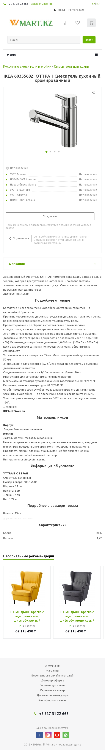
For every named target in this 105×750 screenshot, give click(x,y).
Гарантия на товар (52, 690)
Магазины (52, 670)
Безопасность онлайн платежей (52, 675)
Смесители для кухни (71, 66)
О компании (52, 665)
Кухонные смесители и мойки (27, 66)
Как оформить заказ (52, 700)
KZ (93, 3)
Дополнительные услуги (53, 695)
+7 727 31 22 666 (17, 3)
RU (98, 3)
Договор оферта (52, 680)
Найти (89, 39)
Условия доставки (53, 685)
